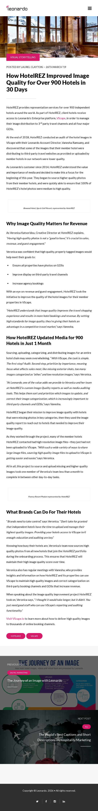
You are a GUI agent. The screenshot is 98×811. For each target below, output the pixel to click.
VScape (61, 118)
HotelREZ (16, 636)
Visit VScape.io (15, 618)
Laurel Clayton (32, 66)
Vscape (34, 636)
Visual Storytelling (23, 57)
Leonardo (42, 790)
